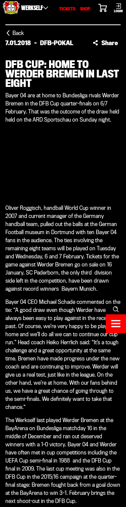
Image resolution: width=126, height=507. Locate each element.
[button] (105, 43)
